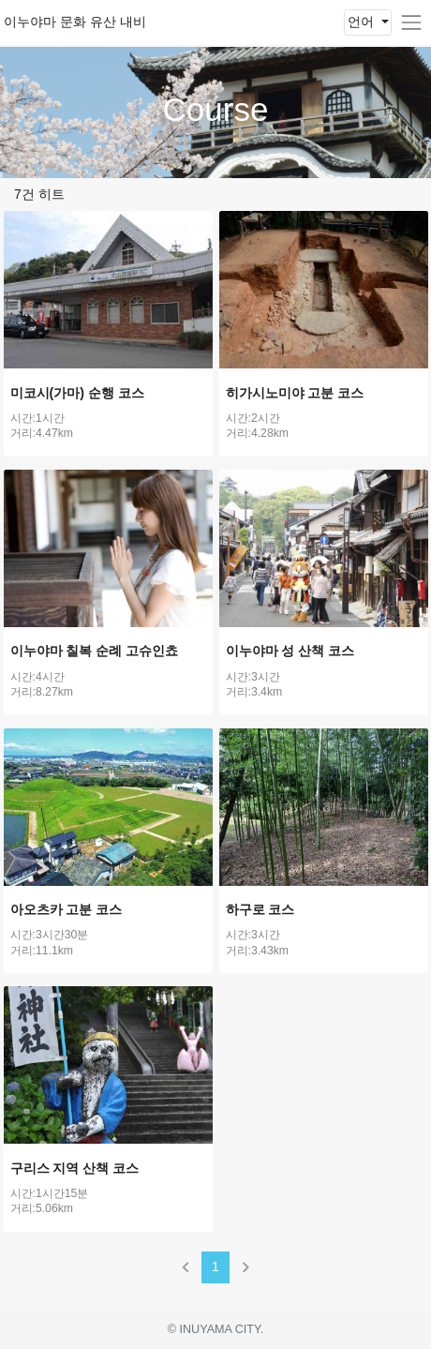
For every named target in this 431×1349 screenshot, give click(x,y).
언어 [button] (363, 21)
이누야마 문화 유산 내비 (75, 21)
